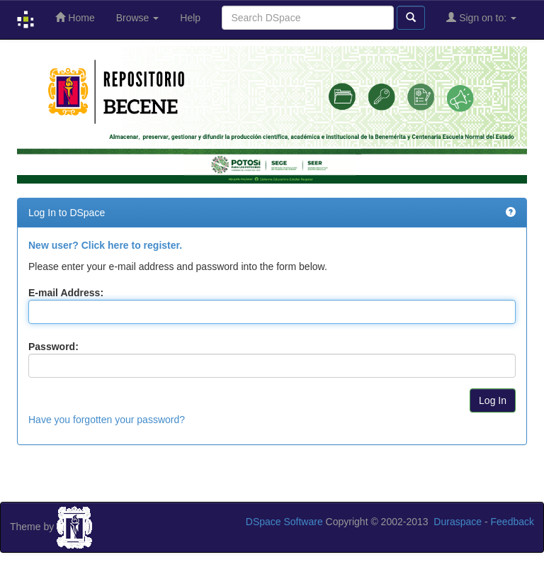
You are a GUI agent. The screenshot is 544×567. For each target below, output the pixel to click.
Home (74, 17)
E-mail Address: (65, 292)
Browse (137, 17)
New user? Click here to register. (105, 245)
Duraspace (458, 521)
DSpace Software (284, 521)
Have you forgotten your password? (106, 419)
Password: (53, 346)
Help (190, 17)
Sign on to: (481, 17)
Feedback (512, 521)
